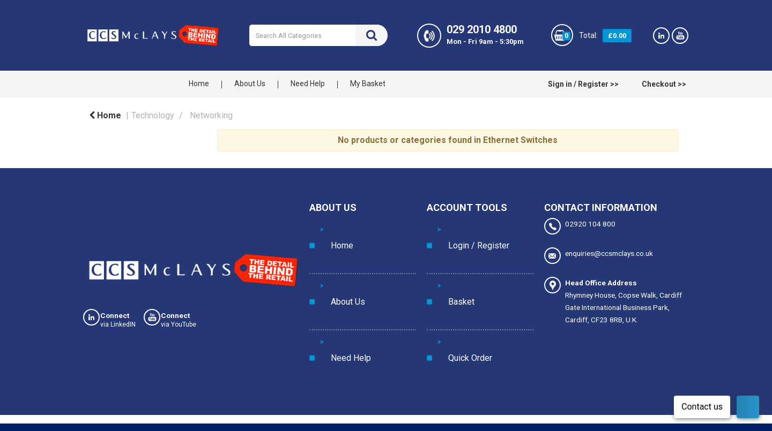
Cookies (91, 424)
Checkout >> (664, 84)
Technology (152, 115)
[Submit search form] (371, 35)
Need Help (308, 83)
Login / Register (462, 228)
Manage (616, 400)
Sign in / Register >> (583, 84)
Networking (211, 115)
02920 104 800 (579, 226)
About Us (249, 83)
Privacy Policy (140, 424)
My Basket (367, 83)
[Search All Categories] (318, 35)
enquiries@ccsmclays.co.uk (598, 251)
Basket (448, 250)
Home (199, 83)
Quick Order (456, 272)
